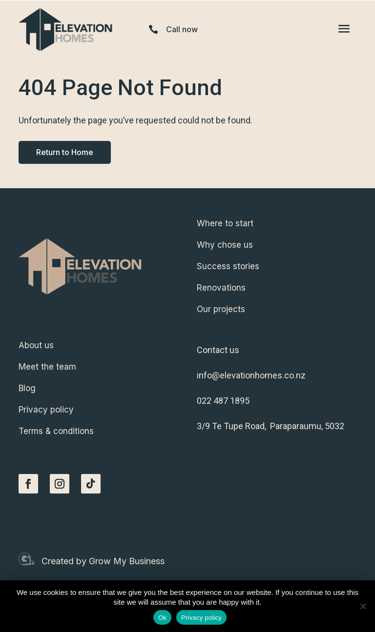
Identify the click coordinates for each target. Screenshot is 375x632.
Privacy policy (201, 617)
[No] (363, 606)
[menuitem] (276, 223)
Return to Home (64, 152)
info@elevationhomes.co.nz (251, 375)
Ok (162, 617)
